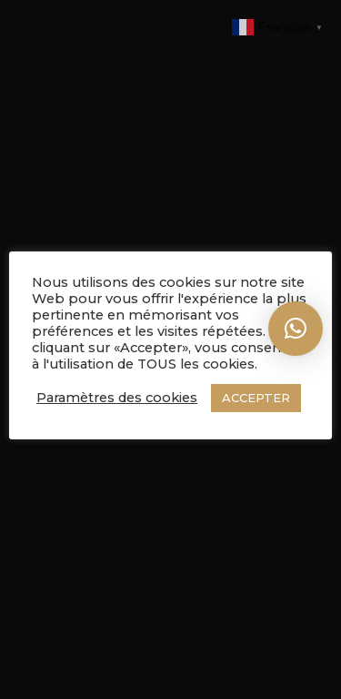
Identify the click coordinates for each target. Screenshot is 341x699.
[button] (295, 328)
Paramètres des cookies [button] (116, 397)
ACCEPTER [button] (256, 397)
